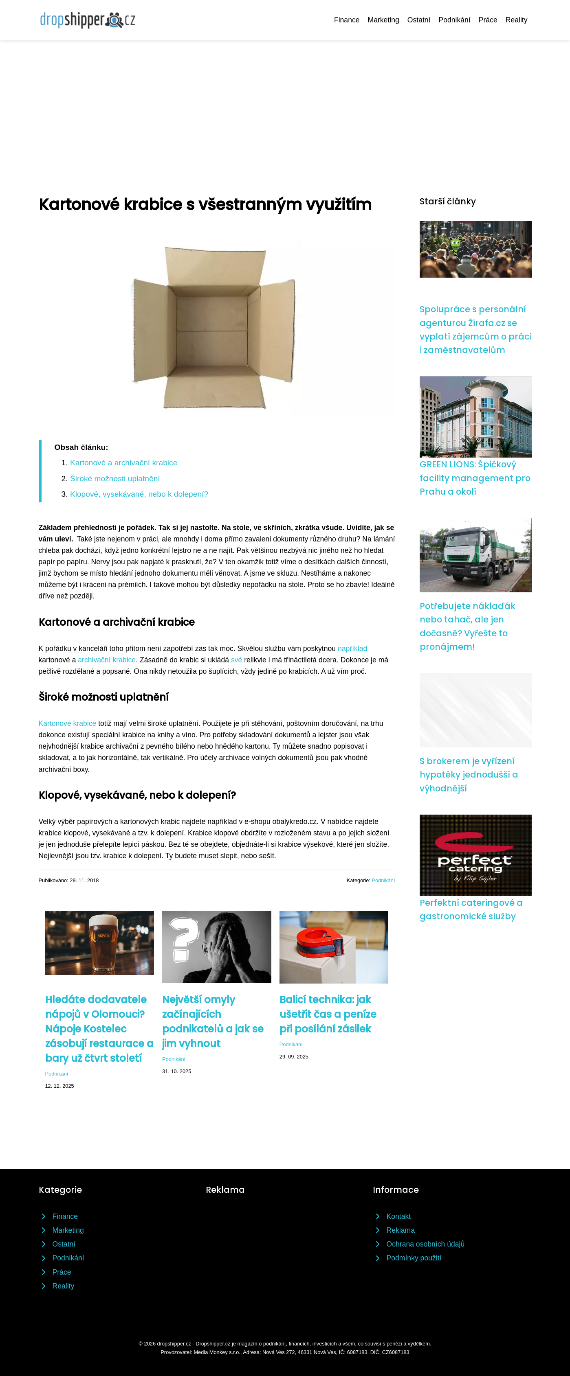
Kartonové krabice (68, 723)
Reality (517, 20)
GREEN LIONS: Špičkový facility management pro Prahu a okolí (475, 477)
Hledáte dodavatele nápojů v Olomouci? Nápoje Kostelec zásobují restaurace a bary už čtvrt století (99, 1029)
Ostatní (419, 20)
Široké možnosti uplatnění (115, 478)
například (352, 648)
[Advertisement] (285, 101)
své (236, 660)
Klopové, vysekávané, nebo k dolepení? (139, 494)
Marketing (383, 20)
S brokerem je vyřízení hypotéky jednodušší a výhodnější (469, 774)
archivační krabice (107, 660)
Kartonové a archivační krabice (123, 462)
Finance (347, 20)
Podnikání (454, 20)
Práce (488, 20)
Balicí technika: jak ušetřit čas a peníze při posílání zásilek (327, 1014)
